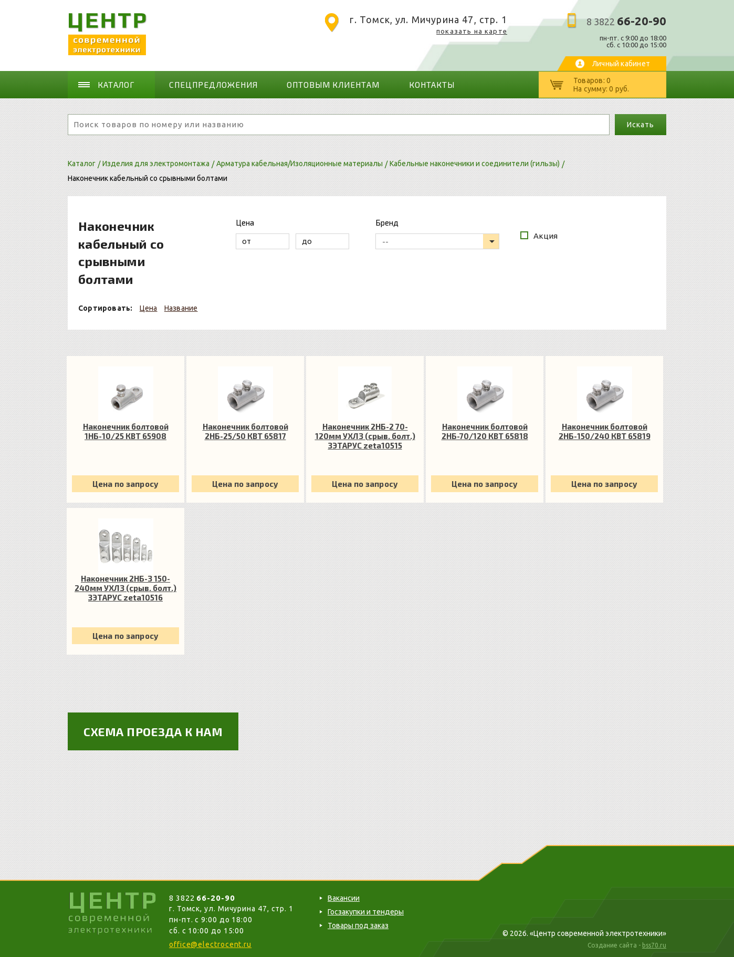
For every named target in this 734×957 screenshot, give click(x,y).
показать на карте (471, 31)
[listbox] (437, 240)
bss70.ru (654, 944)
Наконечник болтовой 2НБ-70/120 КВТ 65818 (485, 430)
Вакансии (344, 897)
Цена (149, 307)
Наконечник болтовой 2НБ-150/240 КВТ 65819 (605, 430)
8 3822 (626, 21)
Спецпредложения (212, 84)
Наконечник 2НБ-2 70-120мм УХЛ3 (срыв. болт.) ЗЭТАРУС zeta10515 (365, 435)
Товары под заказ (358, 924)
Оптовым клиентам (327, 84)
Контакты (424, 84)
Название (181, 307)
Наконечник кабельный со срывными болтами (147, 177)
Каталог (117, 84)
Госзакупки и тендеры (366, 911)
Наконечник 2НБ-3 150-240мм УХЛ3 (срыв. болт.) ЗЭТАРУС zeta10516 (125, 587)
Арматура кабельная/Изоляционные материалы (299, 162)
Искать (640, 123)
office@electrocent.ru (210, 943)
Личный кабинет (621, 63)
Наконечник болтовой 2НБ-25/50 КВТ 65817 (245, 430)
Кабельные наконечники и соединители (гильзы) (475, 162)
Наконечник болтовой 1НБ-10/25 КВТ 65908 (126, 430)
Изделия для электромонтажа (155, 162)
